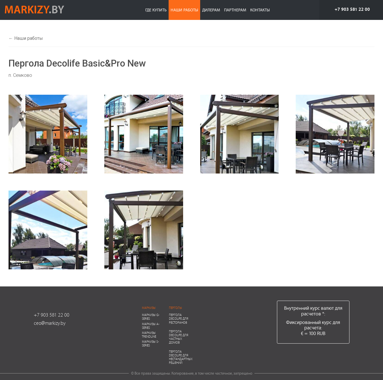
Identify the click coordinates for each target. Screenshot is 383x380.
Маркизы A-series (151, 325)
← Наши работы (26, 38)
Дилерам (211, 10)
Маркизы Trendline (149, 334)
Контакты (260, 10)
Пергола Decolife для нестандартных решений (180, 357)
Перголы (175, 307)
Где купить (156, 10)
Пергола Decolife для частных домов (178, 337)
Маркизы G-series (151, 316)
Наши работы (184, 10)
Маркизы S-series (150, 343)
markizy (34, 9)
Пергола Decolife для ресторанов (178, 318)
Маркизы (149, 307)
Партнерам (235, 10)
